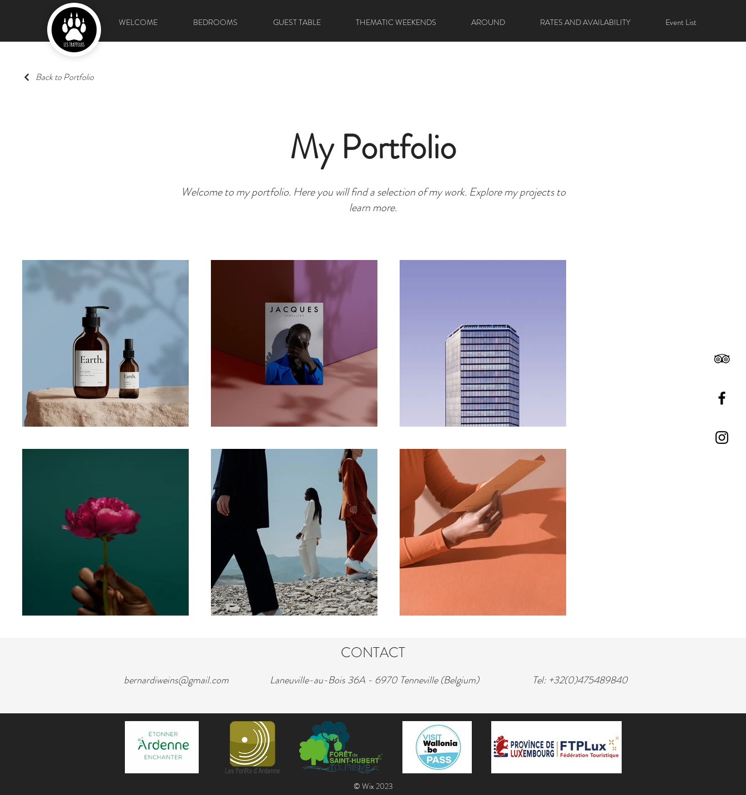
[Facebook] (721, 398)
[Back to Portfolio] (58, 77)
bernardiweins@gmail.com (176, 680)
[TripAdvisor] (721, 358)
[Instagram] (721, 437)
